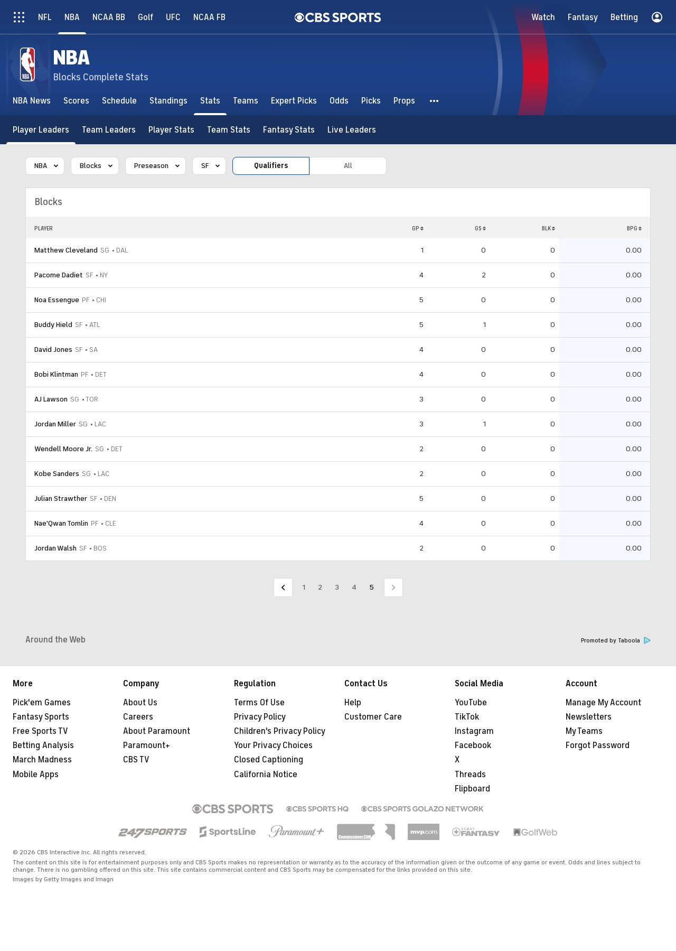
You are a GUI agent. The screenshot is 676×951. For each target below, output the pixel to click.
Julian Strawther (60, 498)
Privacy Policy (260, 717)
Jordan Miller (55, 423)
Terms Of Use (259, 702)
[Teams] (246, 100)
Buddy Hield (53, 324)
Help (352, 702)
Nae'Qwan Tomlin (61, 523)
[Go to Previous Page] (283, 588)
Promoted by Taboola (616, 640)
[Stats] (210, 100)
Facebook (473, 745)
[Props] (404, 100)
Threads (470, 774)
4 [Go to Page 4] (354, 587)
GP (418, 228)
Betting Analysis (43, 745)
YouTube (471, 702)
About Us (140, 702)
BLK (548, 228)
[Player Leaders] (41, 129)
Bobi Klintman (56, 374)
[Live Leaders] (351, 129)
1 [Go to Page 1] (304, 587)
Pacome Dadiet (58, 275)
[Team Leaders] (109, 129)
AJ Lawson (51, 399)
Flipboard (472, 789)
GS (480, 228)
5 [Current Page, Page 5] (371, 587)
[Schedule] (119, 100)
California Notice (265, 774)
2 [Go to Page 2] (320, 587)
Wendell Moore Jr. (63, 448)
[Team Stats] (229, 129)
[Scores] (76, 100)
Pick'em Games (42, 702)
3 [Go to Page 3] (337, 587)
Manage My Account (603, 702)
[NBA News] (31, 100)
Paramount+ (146, 745)
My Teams (584, 731)
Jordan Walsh (55, 548)
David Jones (53, 349)
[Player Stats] (171, 129)
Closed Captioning (268, 759)
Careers (138, 717)
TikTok (467, 717)
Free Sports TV (40, 731)
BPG (634, 228)
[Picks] (371, 100)
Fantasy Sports (41, 717)
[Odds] (339, 100)
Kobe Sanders (56, 473)
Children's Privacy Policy (279, 731)
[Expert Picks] (294, 100)
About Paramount (156, 731)
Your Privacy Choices (273, 745)
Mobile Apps (36, 774)
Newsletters (589, 717)
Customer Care (373, 717)
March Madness (42, 759)
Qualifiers (271, 165)
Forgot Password (598, 745)
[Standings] (168, 100)
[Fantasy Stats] (289, 129)
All (348, 165)
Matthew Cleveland (66, 250)
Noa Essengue (56, 299)
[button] (434, 100)
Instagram (474, 731)
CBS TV (136, 759)
